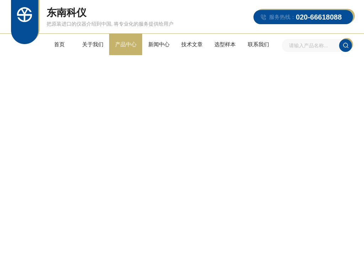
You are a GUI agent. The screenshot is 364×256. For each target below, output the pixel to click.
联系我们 (258, 44)
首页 (59, 44)
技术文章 (192, 44)
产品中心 (125, 44)
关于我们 (92, 44)
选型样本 (225, 44)
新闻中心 (159, 44)
